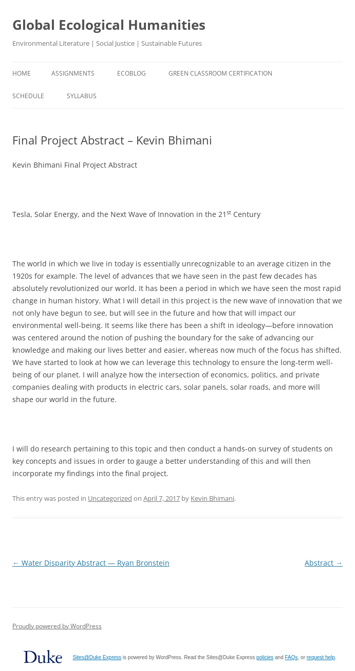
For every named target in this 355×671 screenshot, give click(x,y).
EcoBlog (131, 73)
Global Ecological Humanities (108, 24)
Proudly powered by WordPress (57, 626)
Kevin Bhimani (212, 498)
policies (264, 657)
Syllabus (82, 96)
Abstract (324, 563)
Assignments (73, 73)
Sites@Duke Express (96, 657)
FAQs (291, 657)
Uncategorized (110, 498)
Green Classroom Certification (220, 73)
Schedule (28, 96)
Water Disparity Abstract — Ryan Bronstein (91, 563)
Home (21, 73)
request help (321, 657)
